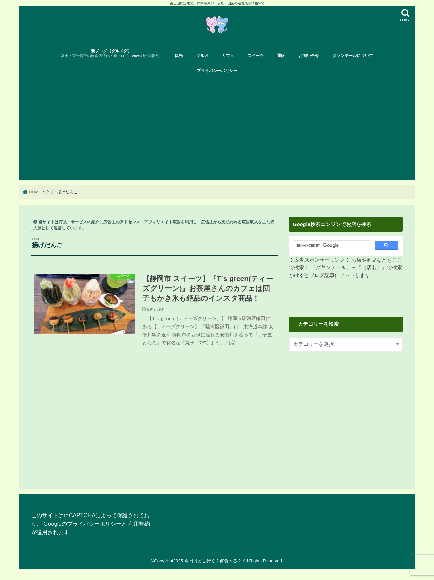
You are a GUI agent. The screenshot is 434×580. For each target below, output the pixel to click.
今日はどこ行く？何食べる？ (213, 560)
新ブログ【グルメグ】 (111, 53)
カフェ (228, 55)
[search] (329, 245)
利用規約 (139, 524)
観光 (179, 55)
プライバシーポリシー (217, 70)
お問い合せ (309, 55)
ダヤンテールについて (352, 55)
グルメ (202, 55)
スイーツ (256, 55)
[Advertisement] (217, 128)
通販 (281, 55)
